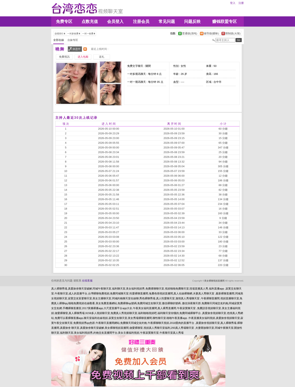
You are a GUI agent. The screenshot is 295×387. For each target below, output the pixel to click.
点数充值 (90, 21)
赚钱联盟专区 (224, 21)
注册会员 (141, 21)
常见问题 (167, 21)
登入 (232, 2)
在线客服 (87, 280)
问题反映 (192, 21)
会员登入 (115, 21)
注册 (241, 2)
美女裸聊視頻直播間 (214, 280)
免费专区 (64, 21)
